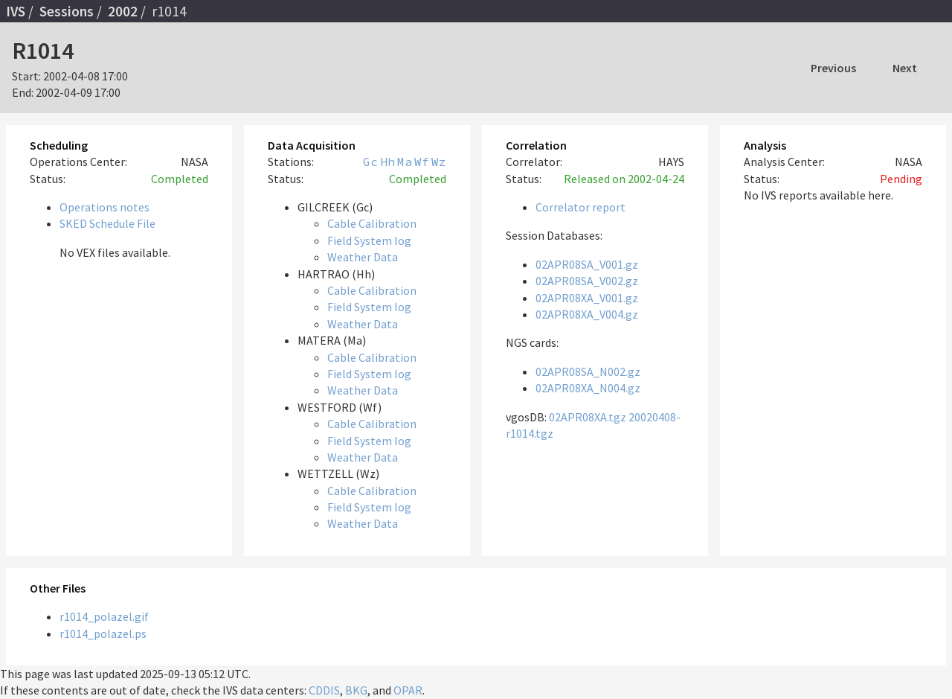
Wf (421, 161)
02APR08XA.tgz (587, 416)
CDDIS (324, 690)
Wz (438, 161)
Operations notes (104, 207)
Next (904, 67)
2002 (123, 11)
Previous (833, 67)
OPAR (407, 690)
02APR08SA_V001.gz (587, 264)
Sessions (66, 11)
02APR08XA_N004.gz (588, 387)
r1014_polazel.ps (103, 633)
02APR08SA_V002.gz (587, 280)
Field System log (369, 240)
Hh (387, 161)
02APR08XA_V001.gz (587, 297)
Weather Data (362, 256)
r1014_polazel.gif (104, 616)
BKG (356, 690)
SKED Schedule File (107, 223)
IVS (15, 11)
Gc (370, 161)
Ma (404, 161)
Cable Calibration (371, 223)
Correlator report (580, 207)
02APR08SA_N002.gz (588, 371)
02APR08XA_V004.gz (587, 314)
